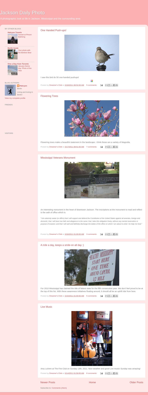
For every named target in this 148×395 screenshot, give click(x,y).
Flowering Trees (49, 96)
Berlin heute (13, 48)
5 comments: (91, 85)
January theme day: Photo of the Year (25, 68)
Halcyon (23, 86)
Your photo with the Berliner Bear (24, 51)
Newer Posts (47, 382)
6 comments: (91, 373)
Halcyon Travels (15, 32)
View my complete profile (15, 98)
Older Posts (136, 382)
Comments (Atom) (59, 388)
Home (92, 382)
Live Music (46, 306)
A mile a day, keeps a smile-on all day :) (62, 245)
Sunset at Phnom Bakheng (25, 36)
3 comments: (91, 234)
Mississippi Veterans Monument (58, 157)
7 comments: (91, 147)
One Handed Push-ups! (53, 30)
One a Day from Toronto (18, 64)
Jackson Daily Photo (22, 12)
